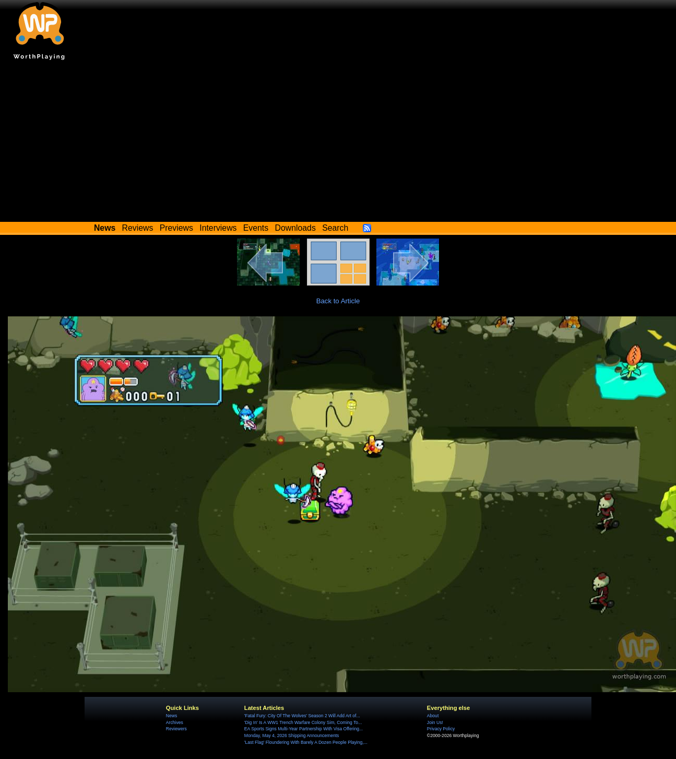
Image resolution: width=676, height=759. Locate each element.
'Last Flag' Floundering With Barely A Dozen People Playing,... (305, 742)
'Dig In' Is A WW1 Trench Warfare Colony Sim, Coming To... (303, 722)
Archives (174, 722)
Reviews (137, 227)
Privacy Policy (441, 728)
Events (255, 227)
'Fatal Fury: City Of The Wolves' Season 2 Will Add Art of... (302, 715)
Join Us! (435, 722)
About (432, 715)
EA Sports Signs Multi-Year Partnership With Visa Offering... (303, 728)
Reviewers (176, 728)
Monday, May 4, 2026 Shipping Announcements (291, 735)
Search (335, 227)
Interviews (217, 227)
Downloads (295, 227)
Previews (176, 227)
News (171, 715)
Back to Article (338, 301)
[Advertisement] (338, 143)
